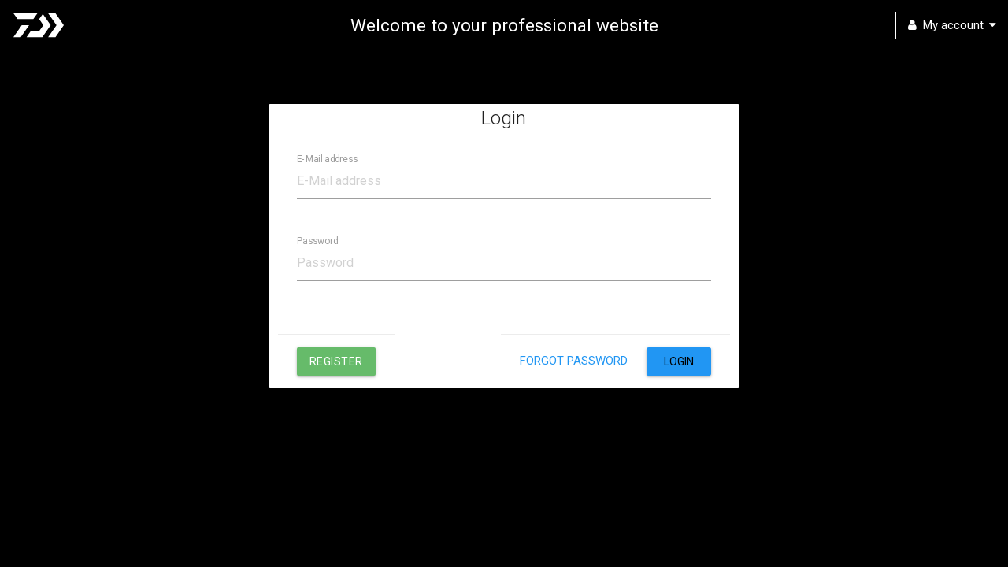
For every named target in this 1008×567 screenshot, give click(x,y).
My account (952, 25)
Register (336, 361)
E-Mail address (327, 158)
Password (318, 240)
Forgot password (574, 361)
